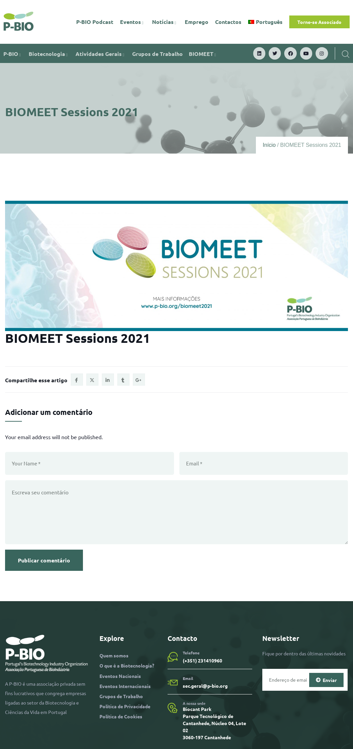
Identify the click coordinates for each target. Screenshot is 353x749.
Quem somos (113, 655)
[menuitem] (265, 22)
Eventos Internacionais (125, 686)
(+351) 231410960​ (202, 660)
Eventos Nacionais (120, 676)
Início (269, 145)
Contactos (228, 21)
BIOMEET (203, 53)
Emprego (196, 21)
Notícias (165, 21)
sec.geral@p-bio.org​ (205, 686)
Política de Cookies (120, 716)
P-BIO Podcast (94, 21)
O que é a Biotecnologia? (126, 665)
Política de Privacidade (124, 706)
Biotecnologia (49, 53)
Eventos (132, 21)
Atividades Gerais (101, 53)
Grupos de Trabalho (157, 53)
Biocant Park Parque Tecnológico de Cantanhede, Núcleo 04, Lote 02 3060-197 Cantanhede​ (214, 723)
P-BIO (13, 53)
